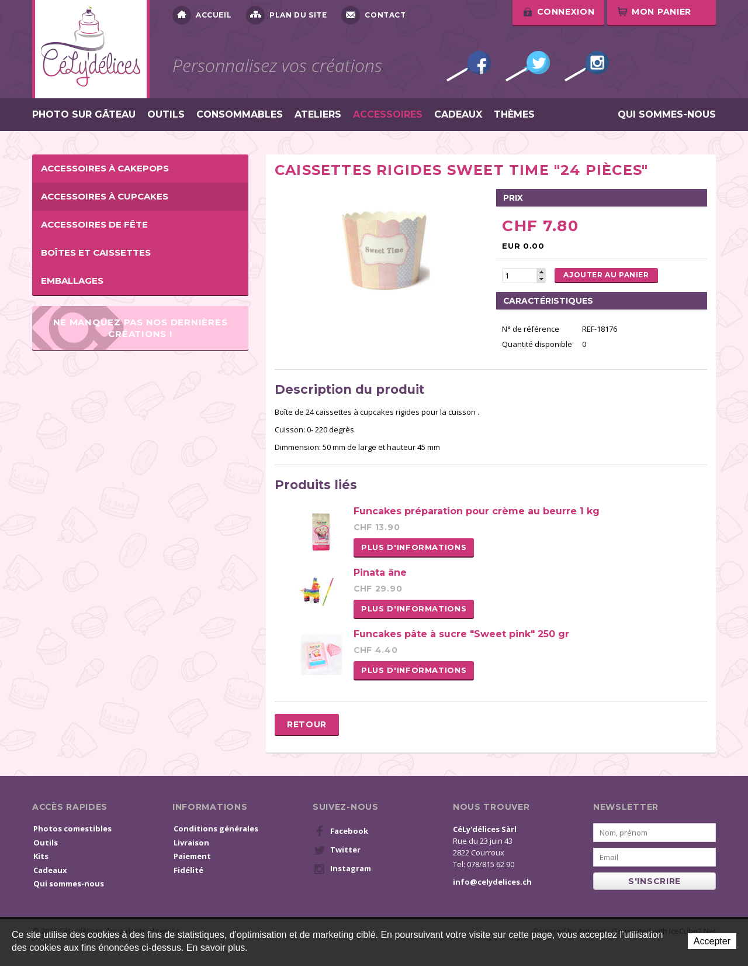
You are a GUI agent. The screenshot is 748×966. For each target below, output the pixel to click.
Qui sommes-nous (667, 114)
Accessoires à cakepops (105, 168)
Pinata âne (380, 572)
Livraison (191, 842)
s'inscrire (654, 881)
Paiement (192, 856)
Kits (41, 856)
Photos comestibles (72, 828)
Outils (166, 114)
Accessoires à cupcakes (104, 196)
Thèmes (514, 114)
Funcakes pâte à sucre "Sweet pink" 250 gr (461, 634)
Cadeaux (458, 114)
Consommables (239, 114)
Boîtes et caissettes (96, 252)
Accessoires (388, 114)
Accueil (201, 15)
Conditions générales (216, 828)
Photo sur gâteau (84, 114)
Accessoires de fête (94, 224)
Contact (373, 15)
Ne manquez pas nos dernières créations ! (140, 328)
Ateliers (318, 114)
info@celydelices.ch (492, 881)
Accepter (712, 941)
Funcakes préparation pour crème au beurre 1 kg (477, 511)
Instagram (587, 66)
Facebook (468, 66)
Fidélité (188, 870)
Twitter (527, 66)
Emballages (72, 280)
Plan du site (286, 15)
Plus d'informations (413, 547)
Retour (307, 724)
